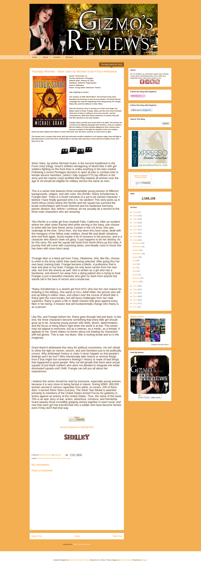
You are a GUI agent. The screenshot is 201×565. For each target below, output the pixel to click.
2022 (135, 226)
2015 (135, 293)
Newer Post (37, 536)
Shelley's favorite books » (160, 345)
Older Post (117, 536)
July (134, 261)
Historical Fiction (43, 458)
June (134, 264)
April (134, 271)
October (135, 250)
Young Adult (66, 458)
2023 (135, 223)
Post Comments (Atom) (82, 544)
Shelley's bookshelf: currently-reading (141, 176)
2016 (135, 289)
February (136, 278)
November (136, 247)
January (135, 282)
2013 (135, 300)
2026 (135, 212)
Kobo (91, 427)
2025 (135, 216)
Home (34, 57)
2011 (135, 307)
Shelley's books (137, 317)
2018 (135, 240)
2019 (135, 237)
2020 (135, 233)
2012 (135, 303)
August (135, 257)
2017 (135, 286)
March (135, 275)
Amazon (64, 427)
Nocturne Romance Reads (79, 560)
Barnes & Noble (78, 427)
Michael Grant (56, 458)
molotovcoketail (125, 560)
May (134, 268)
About (45, 57)
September (137, 254)
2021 (135, 230)
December (136, 243)
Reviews (69, 57)
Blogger (144, 560)
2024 (135, 219)
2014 (135, 296)
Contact (56, 57)
